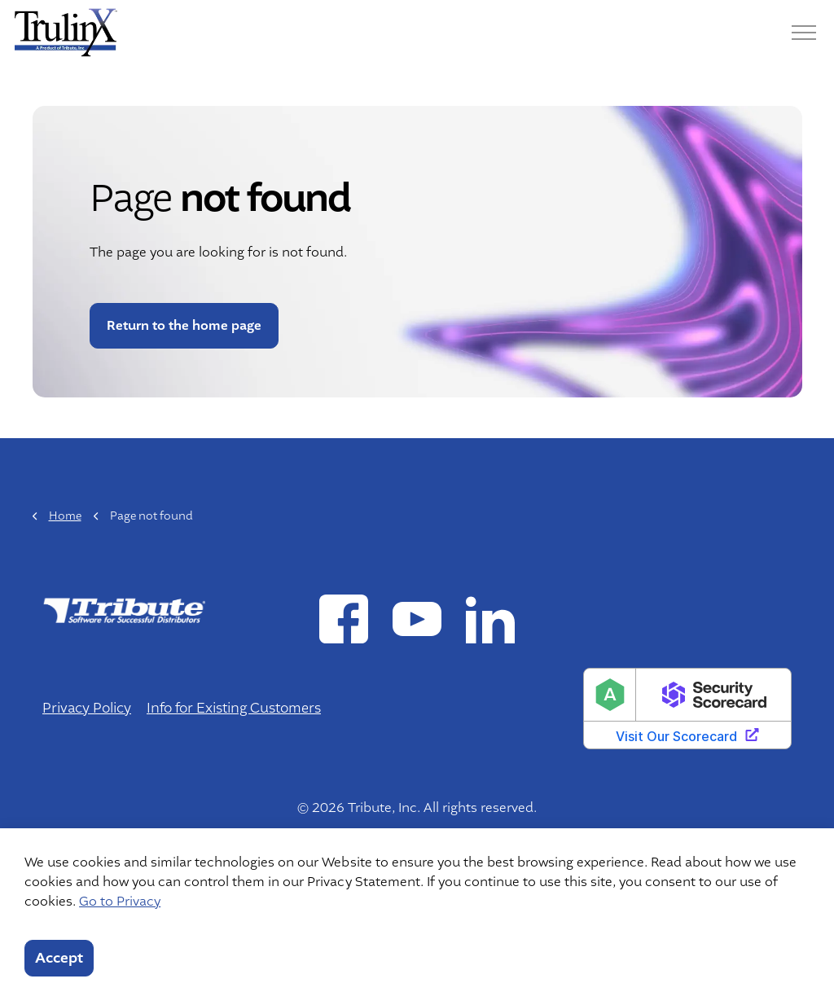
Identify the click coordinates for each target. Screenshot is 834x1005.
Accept (59, 958)
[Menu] (803, 32)
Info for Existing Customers (234, 708)
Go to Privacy (119, 901)
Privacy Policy (86, 708)
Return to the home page (184, 326)
